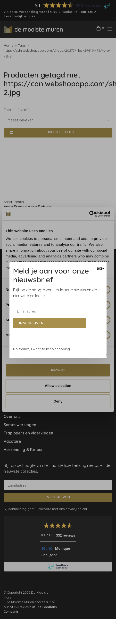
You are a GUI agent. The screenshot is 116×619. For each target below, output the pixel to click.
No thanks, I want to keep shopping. (42, 349)
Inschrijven (31, 323)
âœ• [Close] (100, 268)
